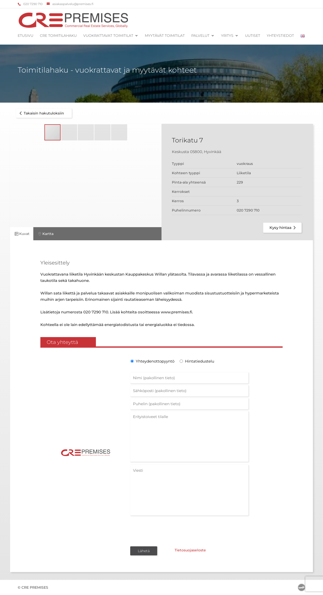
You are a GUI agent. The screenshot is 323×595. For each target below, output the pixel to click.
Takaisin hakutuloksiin (41, 113)
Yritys (227, 36)
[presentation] (168, 530)
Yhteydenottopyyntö (154, 361)
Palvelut (200, 36)
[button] (69, 132)
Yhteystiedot (280, 36)
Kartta (45, 233)
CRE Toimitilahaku (58, 36)
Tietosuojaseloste (188, 550)
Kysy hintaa (284, 228)
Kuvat (22, 233)
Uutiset (252, 36)
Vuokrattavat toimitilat (108, 36)
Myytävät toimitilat (165, 36)
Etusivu (25, 36)
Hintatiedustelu (199, 361)
